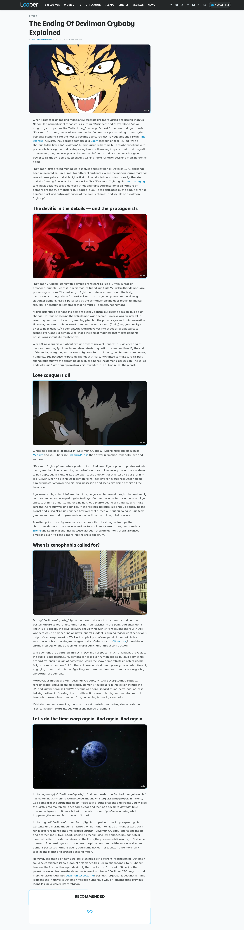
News (151, 5)
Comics (123, 5)
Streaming (93, 5)
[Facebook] (171, 6)
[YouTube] (176, 6)
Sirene (37, 530)
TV (80, 5)
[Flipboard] (193, 6)
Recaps (109, 5)
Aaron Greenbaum (42, 39)
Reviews (138, 5)
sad (129, 181)
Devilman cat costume (80, 875)
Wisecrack (119, 641)
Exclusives (52, 5)
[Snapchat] (199, 6)
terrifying (139, 181)
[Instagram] (188, 6)
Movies (69, 5)
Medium (38, 455)
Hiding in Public (78, 455)
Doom (94, 141)
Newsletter (220, 5)
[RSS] (204, 6)
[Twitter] (182, 6)
